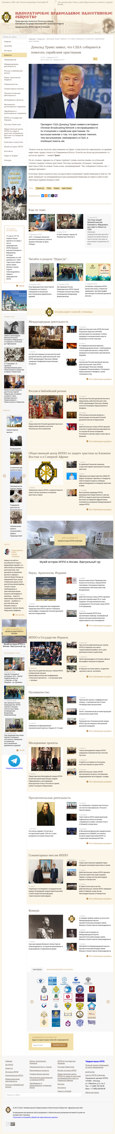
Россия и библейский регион (13, 72)
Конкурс (7, 160)
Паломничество (11, 84)
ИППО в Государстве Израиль (13, 119)
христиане (66, 188)
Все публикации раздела (100, 379)
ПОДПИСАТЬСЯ (59, 1045)
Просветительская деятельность (12, 94)
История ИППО (11, 1072)
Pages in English (11, 155)
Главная (7, 41)
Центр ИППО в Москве (95, 1075)
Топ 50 (21, 750)
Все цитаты (19, 615)
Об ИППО (8, 46)
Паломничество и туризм (41, 1067)
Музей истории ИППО (13, 146)
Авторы (61, 1084)
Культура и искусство (13, 142)
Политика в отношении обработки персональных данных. (35, 1117)
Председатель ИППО (14, 1075)
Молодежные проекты (14, 100)
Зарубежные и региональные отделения (15, 112)
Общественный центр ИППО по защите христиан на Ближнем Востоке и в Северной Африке (13, 133)
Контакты (8, 151)
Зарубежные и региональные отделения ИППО (40, 1085)
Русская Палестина (12, 124)
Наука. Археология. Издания (12, 78)
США (49, 188)
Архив (21, 285)
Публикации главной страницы (74, 312)
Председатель (10, 59)
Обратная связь (92, 1092)
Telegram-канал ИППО (14, 768)
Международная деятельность (11, 65)
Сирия (56, 188)
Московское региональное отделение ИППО (41, 1078)
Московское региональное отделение (15, 105)
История (8, 50)
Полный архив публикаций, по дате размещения (97, 1066)
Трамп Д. (40, 188)
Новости (8, 55)
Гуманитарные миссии (14, 88)
